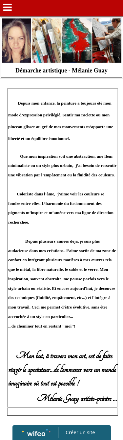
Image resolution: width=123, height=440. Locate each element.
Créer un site (80, 432)
